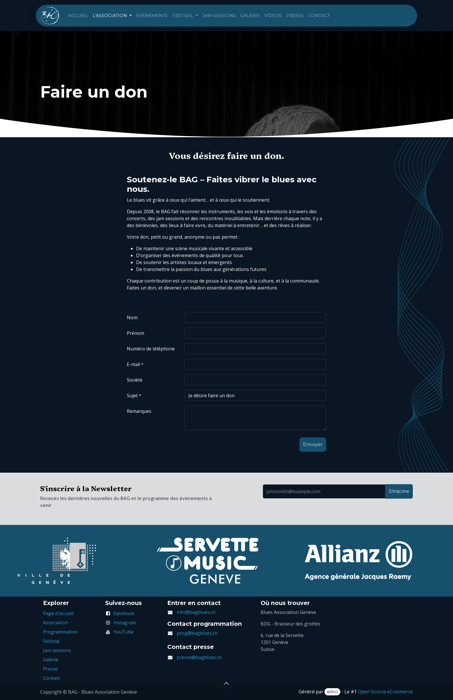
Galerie (50, 659)
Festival (51, 641)
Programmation (60, 632)
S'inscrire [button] (399, 491)
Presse (50, 669)
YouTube (123, 632)
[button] (312, 444)
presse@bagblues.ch (199, 657)
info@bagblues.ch (196, 612)
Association (55, 622)
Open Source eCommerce (385, 691)
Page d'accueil (58, 613)
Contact (51, 678)
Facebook (124, 613)
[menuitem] (78, 15)
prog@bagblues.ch (197, 633)
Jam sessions (57, 650)
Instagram (125, 622)
